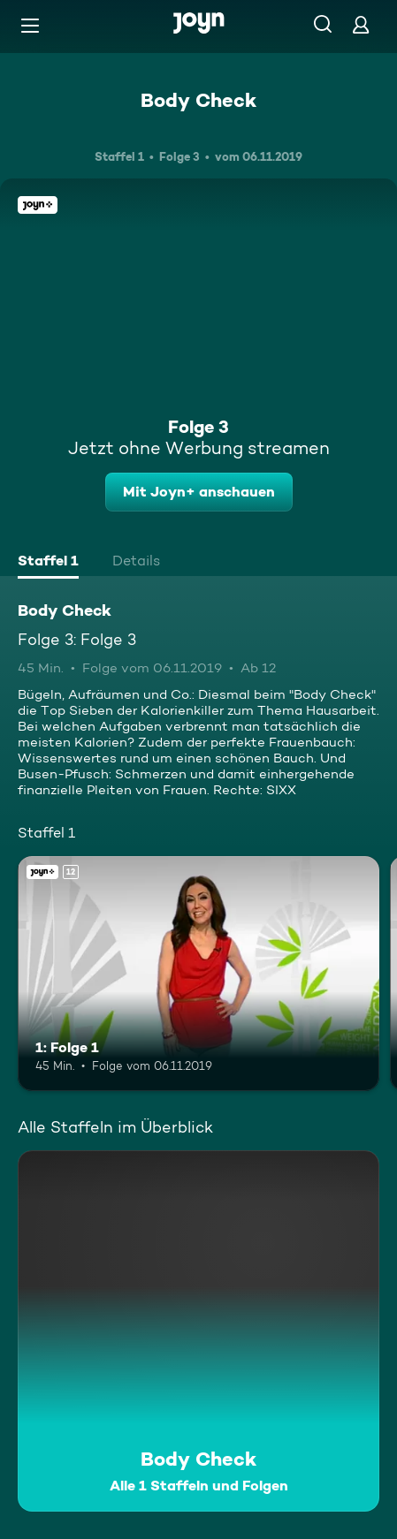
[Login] (360, 24)
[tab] (48, 563)
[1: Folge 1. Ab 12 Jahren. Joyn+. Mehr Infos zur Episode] (198, 973)
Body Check (198, 99)
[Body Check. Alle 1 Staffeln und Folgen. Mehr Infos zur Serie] (198, 1331)
